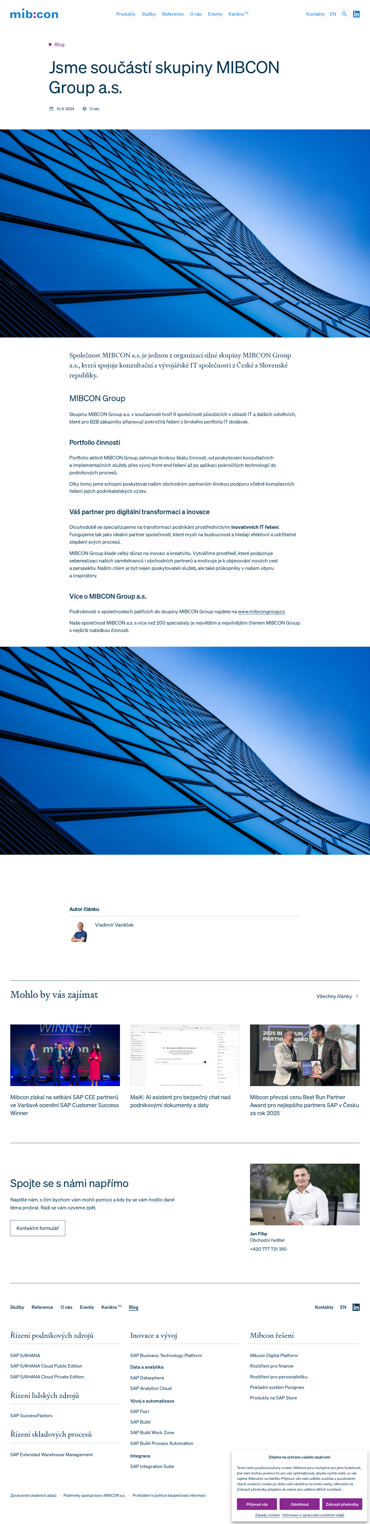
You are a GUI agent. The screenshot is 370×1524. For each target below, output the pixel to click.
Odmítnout (300, 1504)
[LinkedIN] (356, 14)
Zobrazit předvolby (342, 1504)
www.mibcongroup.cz (261, 611)
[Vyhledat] (344, 14)
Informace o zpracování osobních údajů (313, 1514)
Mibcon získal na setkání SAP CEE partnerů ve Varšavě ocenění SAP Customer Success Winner (64, 1108)
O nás (94, 108)
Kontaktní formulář (37, 1230)
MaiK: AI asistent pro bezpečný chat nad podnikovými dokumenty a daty (180, 1104)
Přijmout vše (257, 1504)
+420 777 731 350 (268, 1252)
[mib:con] (34, 14)
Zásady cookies (267, 1514)
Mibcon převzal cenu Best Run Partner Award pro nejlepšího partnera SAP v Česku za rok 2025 (304, 1108)
